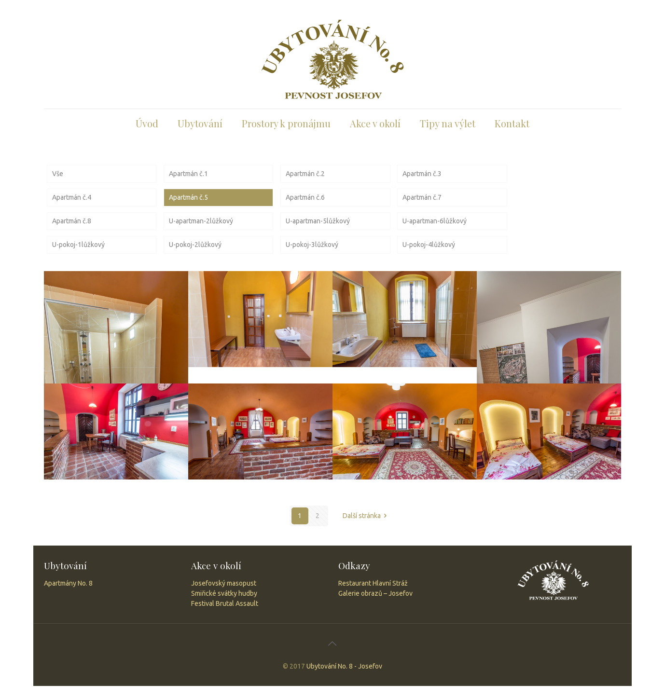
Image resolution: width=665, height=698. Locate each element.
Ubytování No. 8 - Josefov (344, 666)
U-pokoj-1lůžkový (78, 244)
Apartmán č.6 (305, 197)
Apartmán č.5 (188, 197)
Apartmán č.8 (71, 221)
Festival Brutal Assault (224, 603)
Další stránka (366, 516)
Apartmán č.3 (422, 174)
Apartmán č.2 (305, 174)
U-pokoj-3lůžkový (312, 244)
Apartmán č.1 (188, 174)
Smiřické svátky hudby (224, 593)
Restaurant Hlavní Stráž (373, 583)
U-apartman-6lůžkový (434, 221)
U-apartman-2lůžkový (201, 221)
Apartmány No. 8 (68, 583)
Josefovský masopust (223, 583)
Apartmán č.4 (71, 197)
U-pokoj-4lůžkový (428, 244)
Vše (57, 174)
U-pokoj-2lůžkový (195, 244)
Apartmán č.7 (422, 197)
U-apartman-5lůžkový (318, 221)
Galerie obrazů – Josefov (375, 593)
